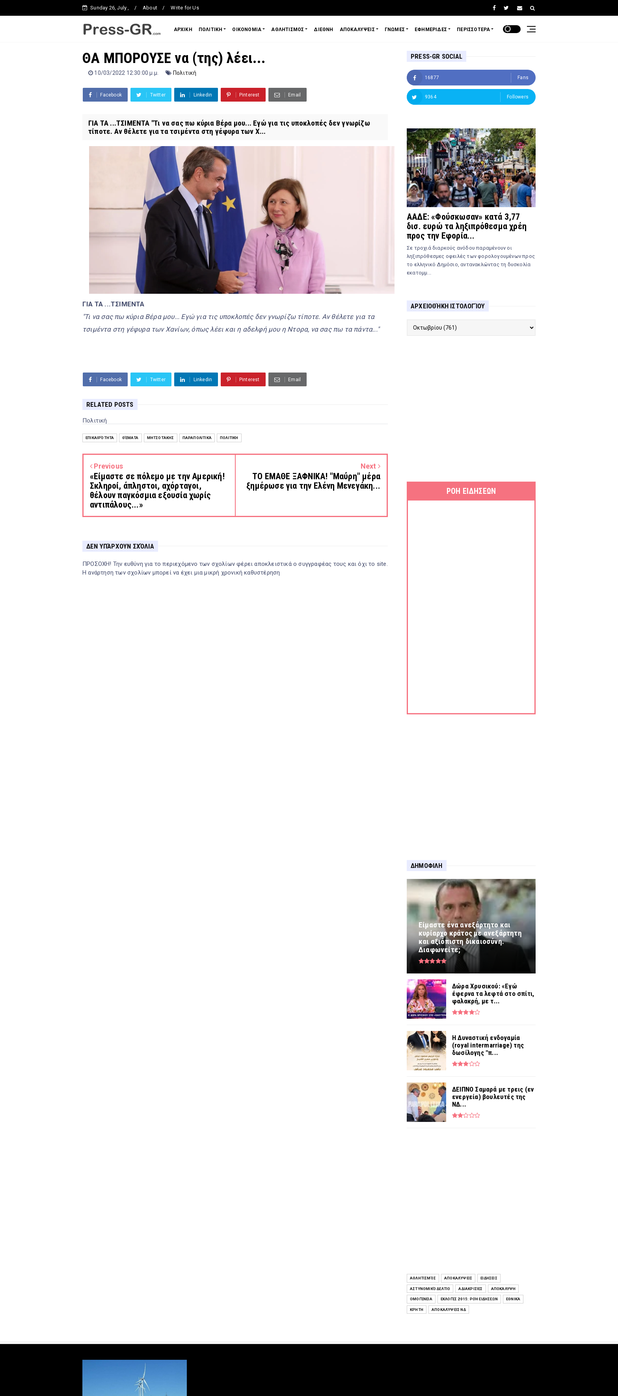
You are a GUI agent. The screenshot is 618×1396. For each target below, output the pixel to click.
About (150, 8)
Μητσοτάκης (160, 438)
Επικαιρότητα (100, 438)
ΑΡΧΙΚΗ (183, 29)
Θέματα (130, 438)
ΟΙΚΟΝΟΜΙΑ (246, 29)
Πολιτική (185, 73)
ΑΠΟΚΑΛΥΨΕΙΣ (357, 29)
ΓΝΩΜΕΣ (395, 29)
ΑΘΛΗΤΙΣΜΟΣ (287, 29)
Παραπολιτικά (197, 438)
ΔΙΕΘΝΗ (323, 29)
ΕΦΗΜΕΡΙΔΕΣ (431, 29)
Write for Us (185, 8)
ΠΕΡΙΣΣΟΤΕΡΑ (473, 29)
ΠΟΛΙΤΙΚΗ (211, 29)
